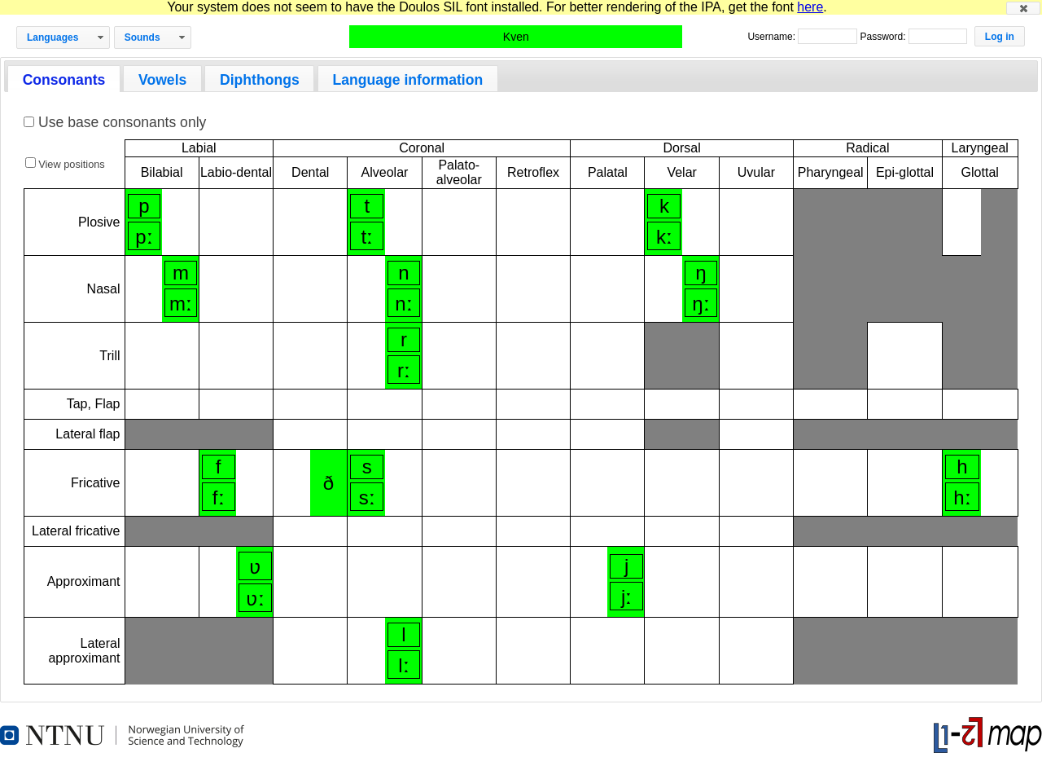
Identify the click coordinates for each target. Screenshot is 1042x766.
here (810, 7)
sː (367, 497)
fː (218, 497)
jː (626, 597)
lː (403, 665)
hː (961, 497)
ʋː (255, 599)
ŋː (700, 304)
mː (180, 304)
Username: (772, 36)
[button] (1023, 8)
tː (367, 237)
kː (664, 237)
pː (143, 237)
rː (403, 370)
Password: (884, 36)
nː (403, 304)
